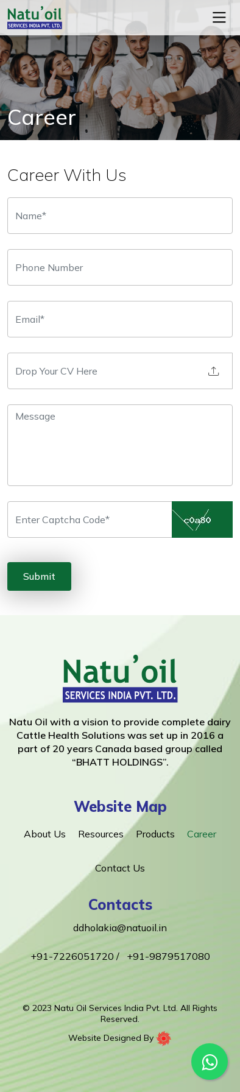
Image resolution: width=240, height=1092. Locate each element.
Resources (101, 834)
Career (201, 834)
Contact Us (120, 868)
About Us (45, 834)
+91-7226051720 (73, 956)
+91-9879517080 (168, 956)
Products (155, 834)
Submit (39, 576)
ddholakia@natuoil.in (120, 927)
